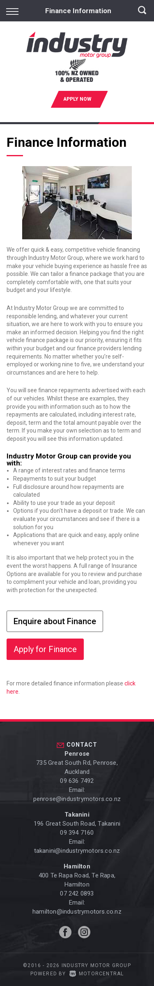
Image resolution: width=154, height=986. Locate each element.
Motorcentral (96, 974)
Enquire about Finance (55, 621)
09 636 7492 (77, 781)
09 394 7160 (77, 832)
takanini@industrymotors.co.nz (77, 850)
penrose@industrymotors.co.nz (77, 799)
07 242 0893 (77, 893)
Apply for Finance (45, 649)
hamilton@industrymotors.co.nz (77, 911)
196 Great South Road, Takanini (77, 823)
